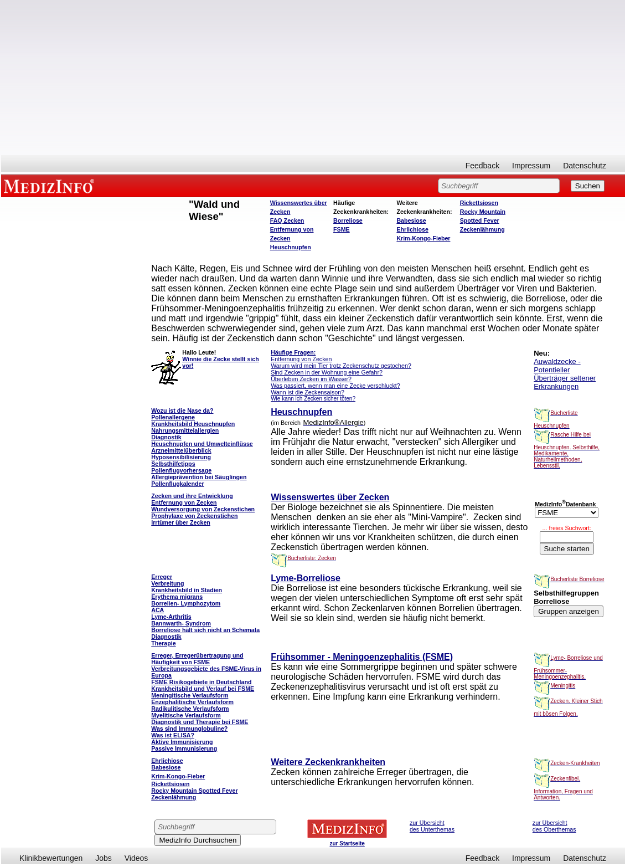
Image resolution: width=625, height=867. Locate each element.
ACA (157, 610)
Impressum (531, 165)
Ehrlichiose (412, 229)
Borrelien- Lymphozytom (185, 603)
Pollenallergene (173, 417)
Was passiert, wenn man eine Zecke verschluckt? (335, 385)
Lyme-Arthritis (171, 616)
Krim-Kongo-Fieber (423, 238)
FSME (341, 229)
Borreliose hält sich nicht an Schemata (205, 630)
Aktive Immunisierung (182, 741)
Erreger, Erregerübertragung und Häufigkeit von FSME (197, 658)
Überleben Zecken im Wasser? (311, 379)
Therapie (163, 643)
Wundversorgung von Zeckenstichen (203, 509)
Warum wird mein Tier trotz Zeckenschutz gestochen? (341, 365)
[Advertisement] (313, 77)
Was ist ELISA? (172, 735)
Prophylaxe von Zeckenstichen (194, 515)
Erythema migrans (177, 596)
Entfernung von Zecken (301, 359)
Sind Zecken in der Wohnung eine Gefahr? (327, 372)
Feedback (482, 165)
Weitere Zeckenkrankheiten (328, 762)
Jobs (103, 858)
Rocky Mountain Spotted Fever (194, 790)
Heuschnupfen (290, 247)
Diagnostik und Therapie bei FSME (199, 722)
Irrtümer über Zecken (180, 522)
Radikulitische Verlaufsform (190, 708)
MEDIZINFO (51, 186)
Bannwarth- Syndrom (181, 623)
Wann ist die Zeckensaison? (307, 392)
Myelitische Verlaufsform (186, 715)
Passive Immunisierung (184, 748)
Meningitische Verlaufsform (189, 695)
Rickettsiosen (479, 202)
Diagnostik (166, 636)
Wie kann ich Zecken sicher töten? (313, 399)
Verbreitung (167, 583)
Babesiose (411, 220)
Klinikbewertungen (50, 858)
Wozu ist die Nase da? (182, 410)
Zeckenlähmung (482, 229)
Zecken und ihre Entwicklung (192, 496)
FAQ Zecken (287, 220)
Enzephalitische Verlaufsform (192, 702)
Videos (136, 858)
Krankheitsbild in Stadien (186, 590)
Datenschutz (584, 165)
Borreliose (348, 220)
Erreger (161, 576)
